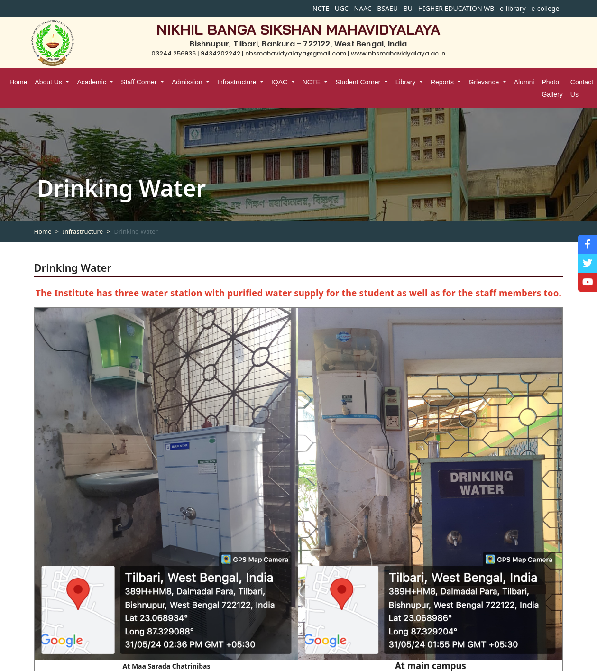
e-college (545, 8)
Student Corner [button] (358, 82)
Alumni (524, 82)
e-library (513, 8)
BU (408, 8)
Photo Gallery (552, 88)
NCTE (320, 8)
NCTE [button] (312, 82)
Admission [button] (188, 82)
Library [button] (406, 82)
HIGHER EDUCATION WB (456, 8)
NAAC (363, 8)
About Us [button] (49, 82)
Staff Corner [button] (139, 82)
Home (18, 82)
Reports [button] (443, 82)
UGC (342, 8)
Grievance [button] (484, 82)
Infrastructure (83, 231)
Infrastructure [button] (237, 82)
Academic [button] (92, 82)
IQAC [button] (280, 82)
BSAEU (387, 8)
